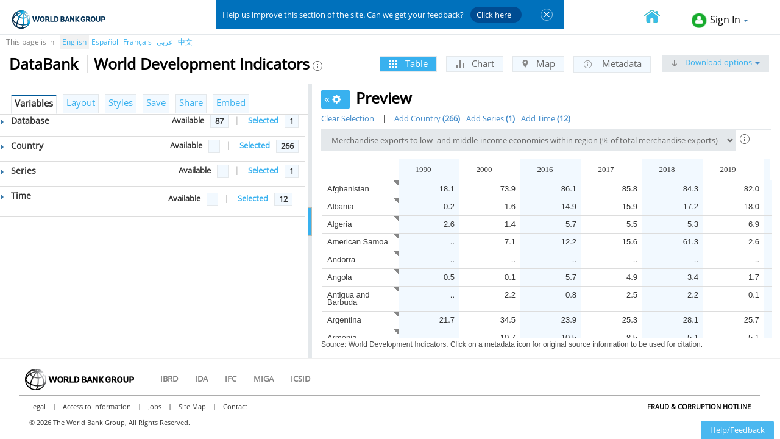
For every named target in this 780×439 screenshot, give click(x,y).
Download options (715, 62)
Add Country (427, 118)
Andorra (341, 259)
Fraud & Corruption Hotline (699, 406)
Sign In (720, 20)
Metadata (612, 64)
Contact (235, 406)
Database (25, 120)
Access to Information (97, 406)
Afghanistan (348, 188)
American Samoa (357, 241)
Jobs (154, 406)
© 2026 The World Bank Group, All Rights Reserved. (109, 422)
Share (191, 102)
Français (137, 42)
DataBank (43, 63)
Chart (474, 63)
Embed (231, 102)
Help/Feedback (737, 429)
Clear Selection (347, 118)
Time (16, 195)
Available (188, 120)
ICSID (300, 378)
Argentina (344, 319)
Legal (37, 406)
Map (538, 63)
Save (156, 102)
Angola (339, 277)
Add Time (545, 118)
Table (408, 63)
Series (18, 170)
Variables (34, 103)
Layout (80, 102)
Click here (494, 14)
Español (104, 42)
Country (22, 145)
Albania (340, 206)
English (74, 42)
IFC (230, 378)
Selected (263, 120)
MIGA (264, 378)
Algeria (339, 224)
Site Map (192, 406)
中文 (185, 42)
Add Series (490, 118)
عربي (165, 42)
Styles (120, 102)
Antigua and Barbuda (348, 298)
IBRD (169, 378)
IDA (201, 378)
